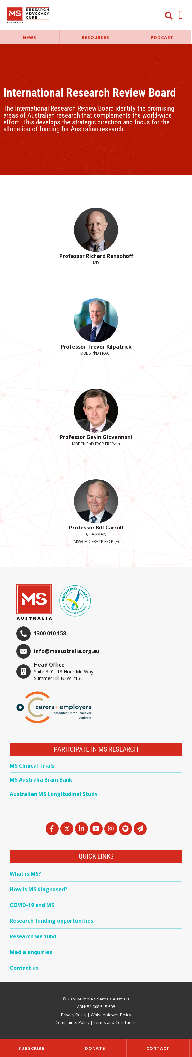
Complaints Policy (72, 1022)
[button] (180, 15)
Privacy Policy (73, 1014)
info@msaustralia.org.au (66, 651)
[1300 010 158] (23, 633)
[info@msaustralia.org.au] (23, 651)
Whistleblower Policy (111, 1014)
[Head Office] (23, 671)
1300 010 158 (50, 633)
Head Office (49, 664)
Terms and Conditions (115, 1022)
